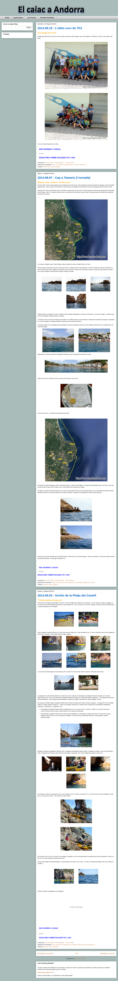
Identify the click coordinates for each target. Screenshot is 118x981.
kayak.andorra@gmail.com (46, 972)
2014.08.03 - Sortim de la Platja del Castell (67, 595)
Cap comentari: (69, 162)
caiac (53, 164)
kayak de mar (71, 582)
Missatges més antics (107, 953)
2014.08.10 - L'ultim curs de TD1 (60, 28)
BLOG (7, 17)
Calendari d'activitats (47, 17)
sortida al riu (82, 164)
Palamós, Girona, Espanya (50, 946)
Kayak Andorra (18, 17)
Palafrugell (79, 582)
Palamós (74, 944)
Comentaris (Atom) (80, 958)
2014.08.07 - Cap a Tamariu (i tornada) (64, 177)
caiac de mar (63, 582)
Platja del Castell (82, 944)
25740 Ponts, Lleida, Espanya (51, 166)
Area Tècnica (31, 17)
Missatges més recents (45, 953)
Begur (53, 582)
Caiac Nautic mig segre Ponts (64, 164)
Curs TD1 (76, 164)
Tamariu (92, 582)
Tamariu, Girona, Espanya (50, 584)
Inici (76, 953)
